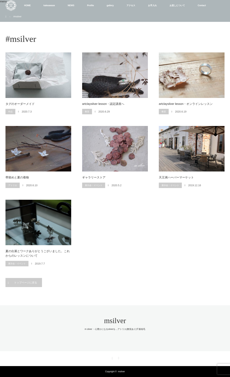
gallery (110, 5)
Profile (90, 5)
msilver (115, 321)
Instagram (112, 357)
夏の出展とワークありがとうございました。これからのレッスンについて (37, 253)
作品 (10, 111)
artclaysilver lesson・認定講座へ (103, 103)
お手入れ (152, 5)
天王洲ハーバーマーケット (176, 177)
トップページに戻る (25, 282)
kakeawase (49, 5)
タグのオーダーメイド (20, 103)
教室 (87, 111)
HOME (27, 5)
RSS (118, 357)
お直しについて (177, 5)
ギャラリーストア (94, 177)
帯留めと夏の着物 (17, 177)
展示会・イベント (93, 185)
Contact (202, 5)
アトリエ (12, 185)
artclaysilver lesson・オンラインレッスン (186, 103)
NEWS (71, 5)
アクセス (130, 5)
